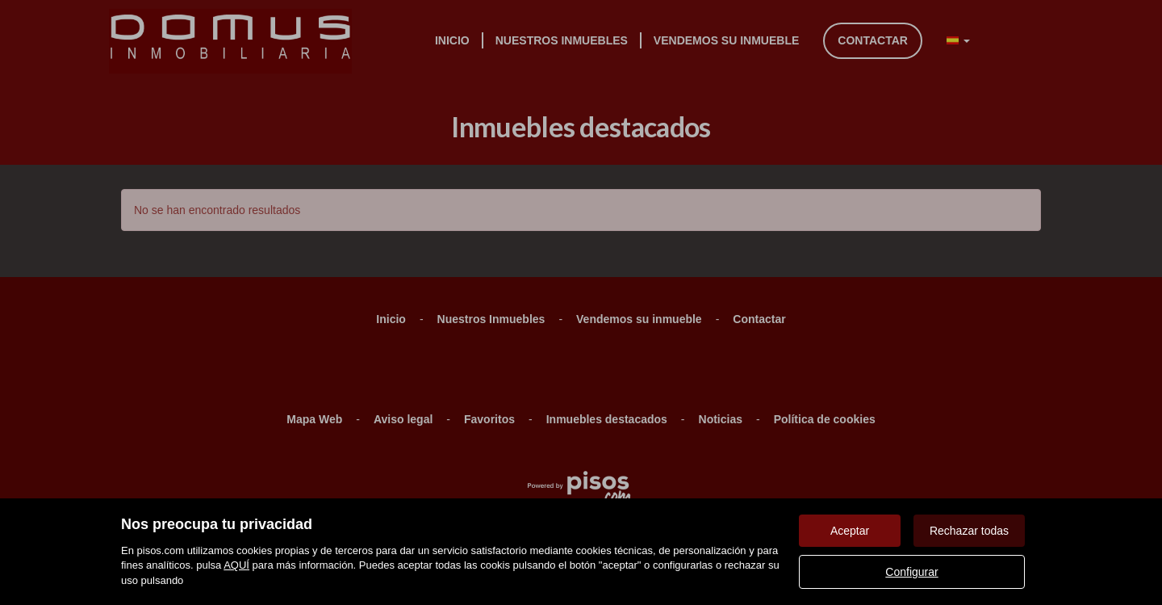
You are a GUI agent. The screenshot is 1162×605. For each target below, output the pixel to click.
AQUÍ (236, 565)
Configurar (911, 571)
